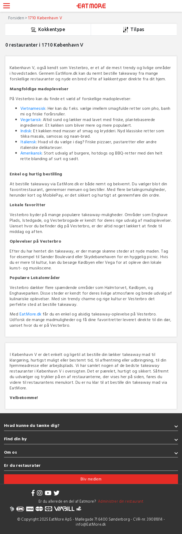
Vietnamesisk (33, 108)
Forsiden (16, 17)
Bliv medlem (91, 479)
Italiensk (28, 141)
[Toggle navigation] (6, 6)
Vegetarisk (30, 119)
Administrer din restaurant (119, 501)
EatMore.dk (30, 314)
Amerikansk (31, 153)
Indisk (25, 130)
